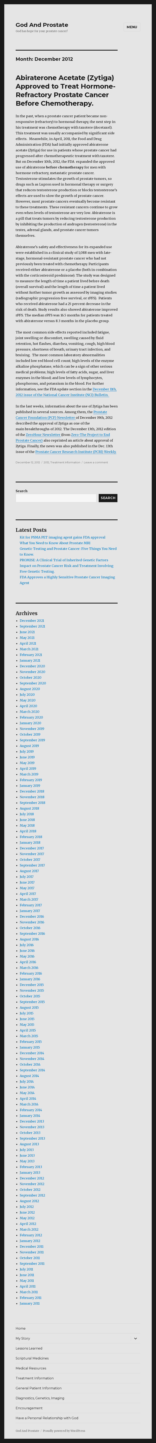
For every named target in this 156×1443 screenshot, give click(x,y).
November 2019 (32, 729)
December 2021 (32, 621)
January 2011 (30, 1303)
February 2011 (30, 1298)
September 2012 (32, 1195)
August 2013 (29, 1144)
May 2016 (27, 956)
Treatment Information (65, 462)
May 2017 (27, 888)
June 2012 (27, 1212)
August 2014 (29, 1076)
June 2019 (27, 757)
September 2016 (32, 934)
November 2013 (32, 1127)
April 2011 (28, 1286)
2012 (46, 462)
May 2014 (27, 1093)
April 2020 (28, 706)
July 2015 (27, 1013)
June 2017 (27, 882)
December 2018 (32, 791)
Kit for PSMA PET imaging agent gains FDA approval (62, 537)
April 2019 (28, 769)
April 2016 (28, 962)
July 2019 (27, 751)
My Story (23, 1338)
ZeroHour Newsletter (43, 435)
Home (21, 1328)
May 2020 (28, 700)
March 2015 (29, 1036)
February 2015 (31, 1042)
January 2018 (30, 842)
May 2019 (27, 763)
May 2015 (27, 1025)
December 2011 (31, 1246)
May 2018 (27, 825)
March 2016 (29, 968)
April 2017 (28, 894)
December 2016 (32, 916)
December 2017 (32, 848)
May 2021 (27, 638)
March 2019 (29, 774)
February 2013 (31, 1167)
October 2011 (30, 1258)
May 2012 (27, 1218)
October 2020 (30, 677)
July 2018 (27, 814)
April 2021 (28, 643)
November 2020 (32, 672)
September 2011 (32, 1264)
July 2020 (27, 695)
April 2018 (28, 831)
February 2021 (31, 655)
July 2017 (27, 877)
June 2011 (27, 1275)
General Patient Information (39, 1388)
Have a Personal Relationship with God (47, 1418)
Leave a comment (96, 462)
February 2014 (31, 1110)
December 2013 (32, 1121)
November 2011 (32, 1252)
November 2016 (32, 922)
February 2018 (31, 837)
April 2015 (28, 1030)
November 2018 (32, 797)
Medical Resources (31, 1368)
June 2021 (27, 632)
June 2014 (27, 1087)
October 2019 (30, 734)
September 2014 (32, 1070)
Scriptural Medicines (32, 1358)
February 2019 (31, 780)
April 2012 (28, 1224)
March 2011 (29, 1292)
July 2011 (26, 1269)
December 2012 (32, 1178)
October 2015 (30, 996)
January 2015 (30, 1047)
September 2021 (32, 626)
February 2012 (31, 1235)
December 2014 (32, 1053)
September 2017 (32, 865)
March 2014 (29, 1104)
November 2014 (32, 1059)
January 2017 (30, 911)
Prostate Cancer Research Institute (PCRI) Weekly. (75, 452)
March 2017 (29, 899)
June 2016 (27, 951)
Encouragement (29, 1408)
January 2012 (30, 1241)
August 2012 (29, 1201)
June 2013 (27, 1155)
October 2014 (30, 1064)
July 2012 (27, 1207)
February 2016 (31, 973)
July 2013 (27, 1150)
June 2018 (27, 820)
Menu (132, 27)
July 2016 (27, 945)
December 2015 (32, 985)
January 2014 (30, 1116)
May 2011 (27, 1281)
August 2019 (29, 746)
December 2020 (32, 666)
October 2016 (30, 928)
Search (22, 491)
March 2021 (29, 649)
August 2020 (30, 689)
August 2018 (29, 808)
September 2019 (32, 740)
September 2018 (32, 803)
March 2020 (29, 712)
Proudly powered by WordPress (64, 1431)
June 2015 (27, 1019)
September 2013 (32, 1138)
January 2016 (30, 979)
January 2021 (30, 660)
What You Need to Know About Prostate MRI (55, 543)
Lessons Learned (29, 1348)
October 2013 (30, 1133)
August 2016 (29, 939)
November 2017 (32, 854)
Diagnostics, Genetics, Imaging (40, 1398)
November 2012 (32, 1184)
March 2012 (29, 1229)
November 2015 (32, 990)
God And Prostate (42, 24)
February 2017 (31, 905)
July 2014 (27, 1081)
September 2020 (33, 683)
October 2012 (30, 1190)
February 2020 (31, 717)
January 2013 (30, 1172)
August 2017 (29, 871)
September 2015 (32, 1002)
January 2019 (30, 786)
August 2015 (29, 1007)
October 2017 (30, 860)
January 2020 (30, 723)
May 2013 (27, 1161)
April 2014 (28, 1099)
